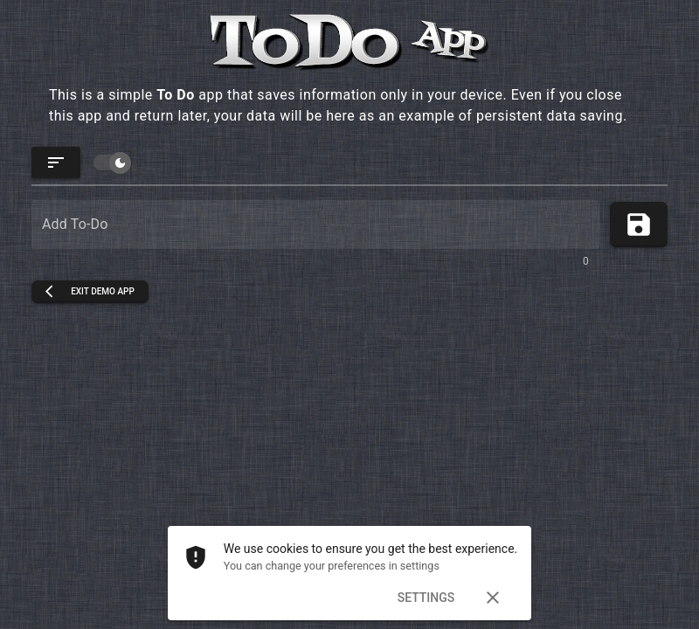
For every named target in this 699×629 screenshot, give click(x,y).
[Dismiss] (492, 597)
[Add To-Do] (315, 224)
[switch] (111, 162)
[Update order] (55, 162)
